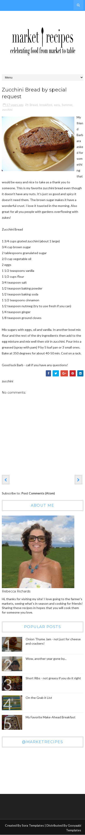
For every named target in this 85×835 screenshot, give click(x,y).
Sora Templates (33, 825)
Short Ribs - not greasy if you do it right (53, 678)
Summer (67, 105)
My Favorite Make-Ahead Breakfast (50, 717)
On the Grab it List (39, 698)
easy (57, 105)
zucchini (7, 109)
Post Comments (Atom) (38, 493)
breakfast (45, 105)
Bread (34, 105)
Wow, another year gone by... (46, 659)
